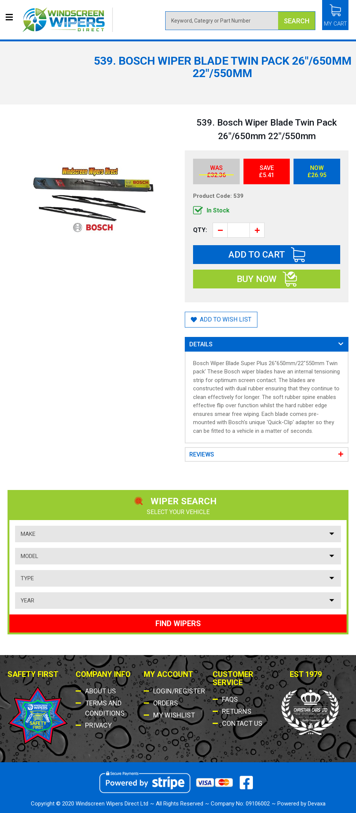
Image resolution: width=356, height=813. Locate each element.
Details (201, 344)
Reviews (201, 454)
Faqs (230, 699)
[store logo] (68, 20)
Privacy (98, 725)
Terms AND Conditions (105, 708)
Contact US (242, 723)
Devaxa (317, 803)
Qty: (200, 230)
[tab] (266, 344)
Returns (236, 711)
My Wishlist (174, 715)
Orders (165, 703)
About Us (100, 691)
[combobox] (240, 20)
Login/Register (179, 691)
